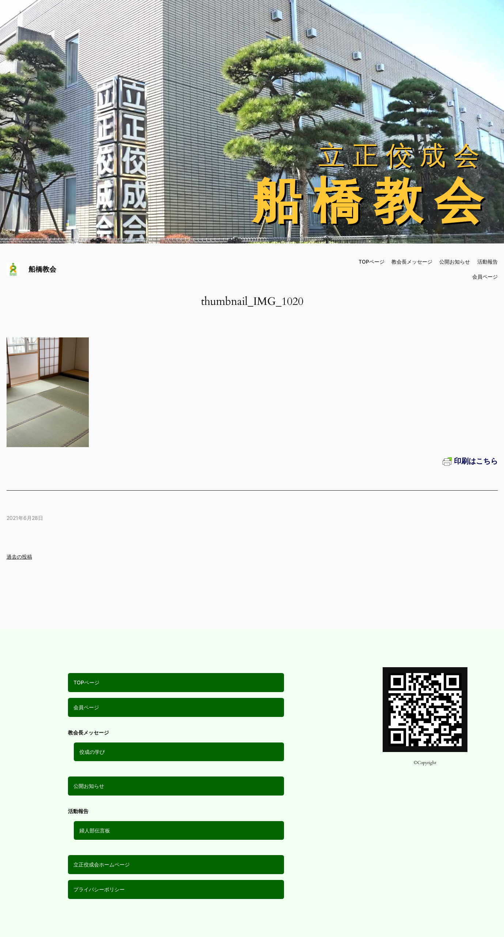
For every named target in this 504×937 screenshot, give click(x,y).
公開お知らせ (88, 786)
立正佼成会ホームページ (101, 864)
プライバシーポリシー (99, 889)
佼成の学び (92, 752)
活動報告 (487, 261)
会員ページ (86, 707)
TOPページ (86, 682)
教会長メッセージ (411, 261)
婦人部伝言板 (94, 830)
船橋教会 (42, 269)
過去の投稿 (19, 556)
